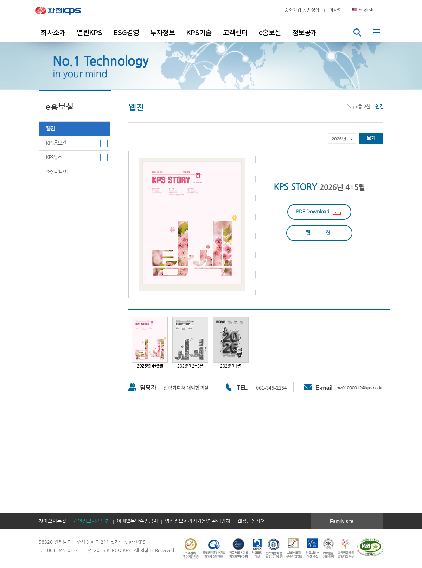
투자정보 (162, 33)
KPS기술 (199, 33)
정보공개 (304, 33)
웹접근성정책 (251, 521)
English (366, 9)
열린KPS (89, 33)
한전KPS (63, 10)
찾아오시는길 (52, 521)
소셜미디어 (56, 171)
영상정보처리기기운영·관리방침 (197, 521)
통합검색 (357, 32)
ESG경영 (126, 33)
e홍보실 (270, 33)
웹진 (50, 128)
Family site (351, 521)
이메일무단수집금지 (137, 521)
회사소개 (53, 33)
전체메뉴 (377, 32)
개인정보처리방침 (91, 521)
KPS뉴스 (54, 157)
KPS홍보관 (56, 143)
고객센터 (235, 33)
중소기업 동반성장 (301, 10)
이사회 (335, 10)
